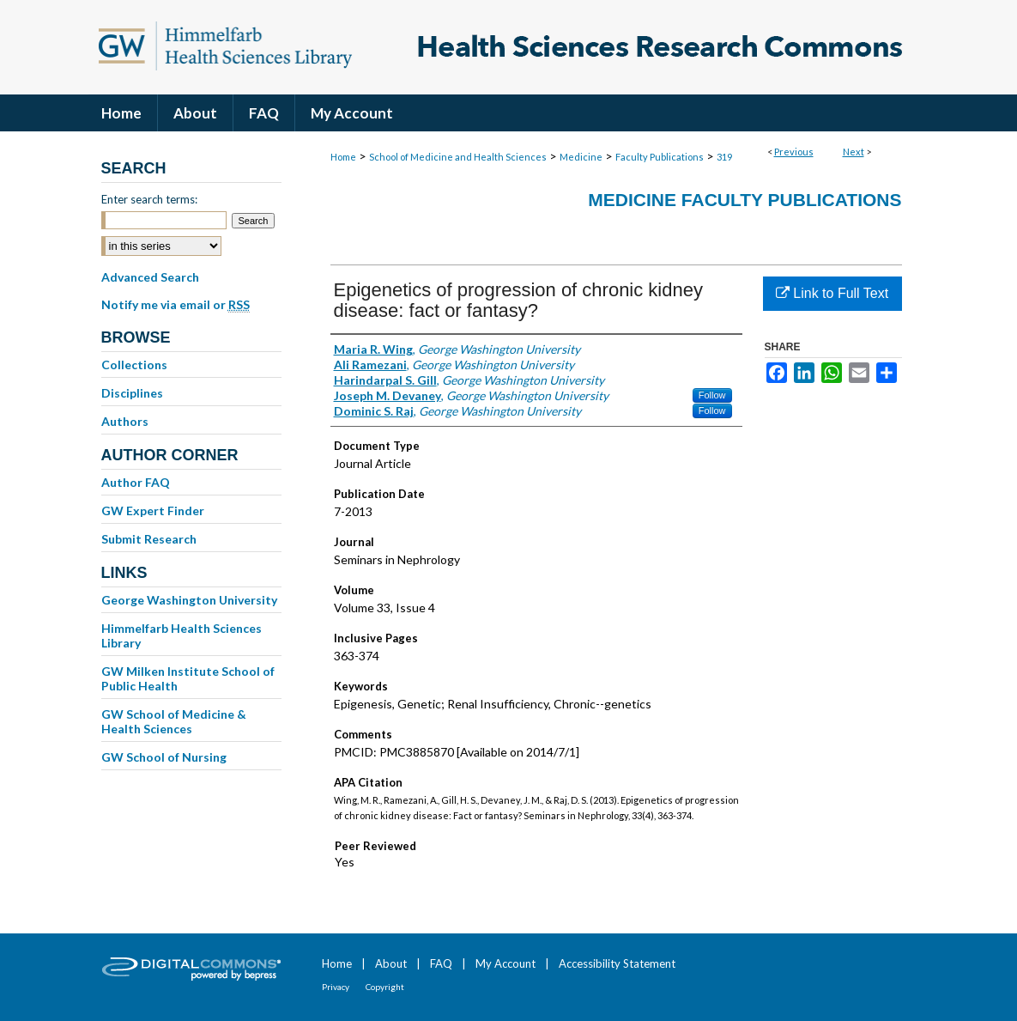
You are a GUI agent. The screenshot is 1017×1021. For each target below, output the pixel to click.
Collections (134, 364)
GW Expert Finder (152, 510)
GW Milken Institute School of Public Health (188, 678)
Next (853, 151)
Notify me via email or (175, 305)
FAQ (441, 963)
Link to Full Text (832, 293)
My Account (505, 963)
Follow (712, 395)
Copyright (385, 986)
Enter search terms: (149, 199)
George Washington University (189, 600)
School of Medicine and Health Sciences (458, 156)
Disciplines (132, 393)
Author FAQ (135, 482)
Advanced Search (150, 277)
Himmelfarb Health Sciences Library (181, 635)
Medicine (581, 156)
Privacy (335, 986)
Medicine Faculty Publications (744, 200)
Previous (794, 151)
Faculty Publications (659, 156)
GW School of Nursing (164, 757)
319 (724, 156)
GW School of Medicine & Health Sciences (173, 721)
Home (343, 156)
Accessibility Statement (617, 963)
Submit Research (149, 539)
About (391, 963)
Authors (124, 421)
